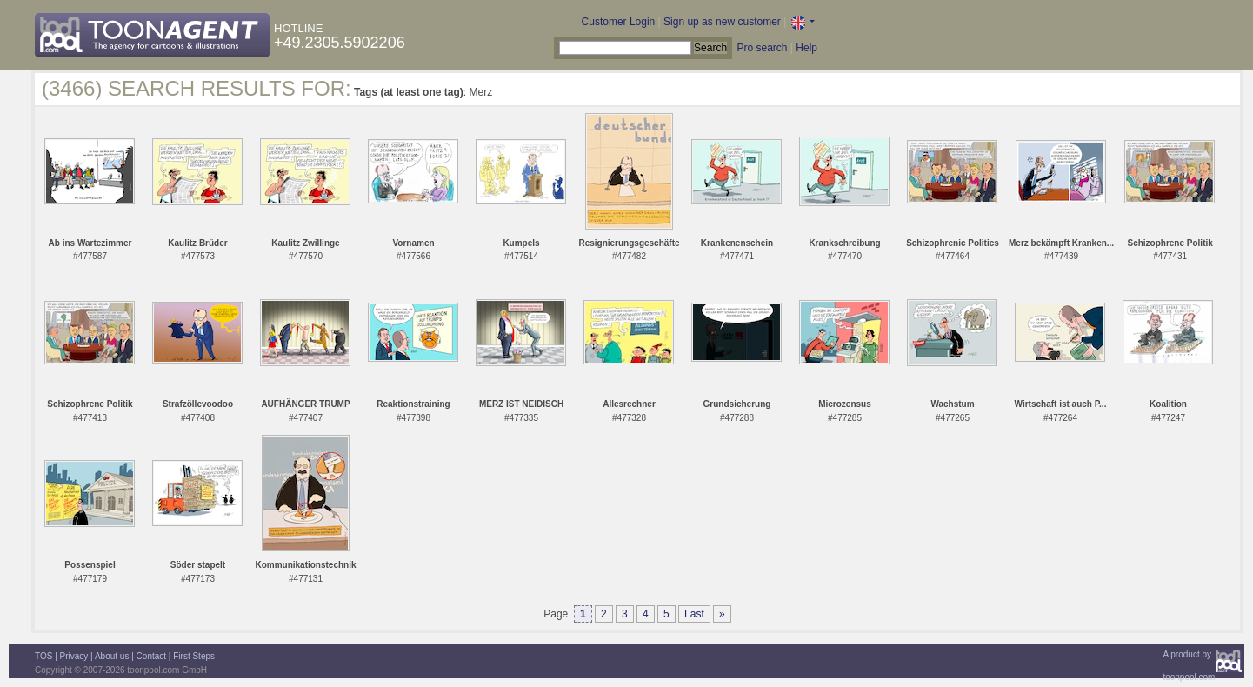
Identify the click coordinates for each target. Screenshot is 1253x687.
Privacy (74, 656)
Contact (151, 656)
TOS (43, 656)
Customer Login (619, 22)
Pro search (761, 48)
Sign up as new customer (722, 22)
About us (112, 656)
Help (806, 48)
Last (694, 614)
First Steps (194, 656)
